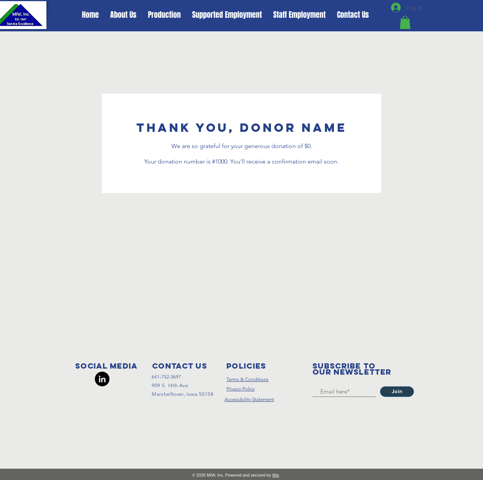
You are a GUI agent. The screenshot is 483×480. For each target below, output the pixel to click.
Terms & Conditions (247, 379)
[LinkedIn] (102, 379)
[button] (405, 22)
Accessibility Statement (249, 399)
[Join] (397, 391)
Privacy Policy (240, 389)
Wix (275, 475)
